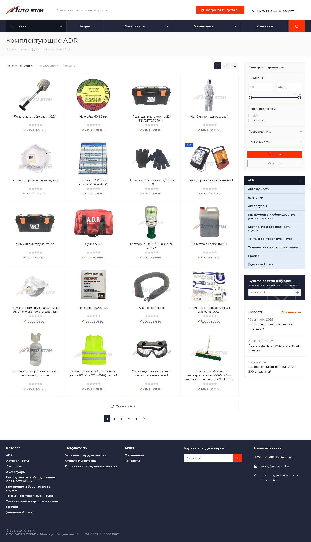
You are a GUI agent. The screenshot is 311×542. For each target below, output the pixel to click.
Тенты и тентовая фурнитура (29, 496)
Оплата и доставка (80, 461)
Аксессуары (15, 472)
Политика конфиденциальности (91, 466)
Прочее (12, 507)
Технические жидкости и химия (32, 501)
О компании (134, 455)
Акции (130, 448)
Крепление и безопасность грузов (28, 488)
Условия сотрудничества (85, 455)
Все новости (291, 312)
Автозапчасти (17, 461)
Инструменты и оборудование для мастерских (30, 479)
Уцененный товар (20, 512)
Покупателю (76, 448)
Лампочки (14, 466)
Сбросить (274, 163)
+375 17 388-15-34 (275, 11)
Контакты (132, 461)
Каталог (13, 448)
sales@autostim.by (275, 466)
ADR (9, 455)
